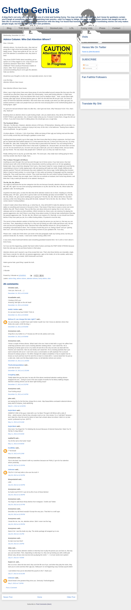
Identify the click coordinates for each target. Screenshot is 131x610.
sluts (49, 278)
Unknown (11, 469)
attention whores (32, 278)
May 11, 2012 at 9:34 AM (16, 434)
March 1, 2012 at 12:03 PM (17, 406)
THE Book (23, 28)
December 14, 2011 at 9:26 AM (18, 305)
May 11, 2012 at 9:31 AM (16, 422)
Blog (9, 28)
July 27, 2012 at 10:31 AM (16, 573)
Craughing (11, 375)
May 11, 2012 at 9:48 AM (16, 444)
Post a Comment (11, 587)
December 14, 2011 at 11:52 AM (18, 370)
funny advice (42, 278)
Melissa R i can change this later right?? (22, 319)
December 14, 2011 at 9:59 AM (18, 336)
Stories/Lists (56, 28)
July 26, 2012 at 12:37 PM (16, 504)
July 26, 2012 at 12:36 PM (16, 495)
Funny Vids (86, 28)
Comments (87, 68)
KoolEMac (11, 448)
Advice (39, 28)
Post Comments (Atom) (43, 604)
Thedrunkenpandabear (16, 365)
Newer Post (7, 597)
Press (102, 28)
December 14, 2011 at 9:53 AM (18, 327)
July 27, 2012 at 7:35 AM (16, 557)
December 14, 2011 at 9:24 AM (18, 293)
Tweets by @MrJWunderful (91, 52)
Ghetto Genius (30, 10)
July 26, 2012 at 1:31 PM (16, 534)
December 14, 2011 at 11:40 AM (18, 361)
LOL (71, 28)
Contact (116, 28)
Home (39, 597)
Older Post (71, 597)
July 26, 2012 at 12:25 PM (16, 465)
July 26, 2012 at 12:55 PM (16, 514)
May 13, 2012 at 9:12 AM (16, 453)
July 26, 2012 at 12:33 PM (16, 485)
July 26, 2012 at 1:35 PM (16, 544)
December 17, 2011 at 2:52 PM (18, 384)
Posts (86, 65)
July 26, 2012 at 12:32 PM (16, 475)
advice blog (12, 278)
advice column (21, 278)
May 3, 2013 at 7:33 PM (15, 583)
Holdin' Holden (13, 309)
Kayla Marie (12, 410)
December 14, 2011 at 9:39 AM (18, 315)
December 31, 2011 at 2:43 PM (18, 394)
